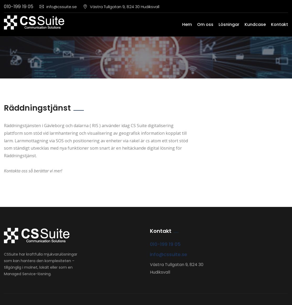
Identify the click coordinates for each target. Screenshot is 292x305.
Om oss (205, 24)
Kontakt (279, 24)
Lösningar (229, 24)
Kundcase (255, 24)
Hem (187, 24)
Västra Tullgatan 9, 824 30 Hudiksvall (121, 6)
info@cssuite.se (58, 6)
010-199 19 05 (18, 6)
